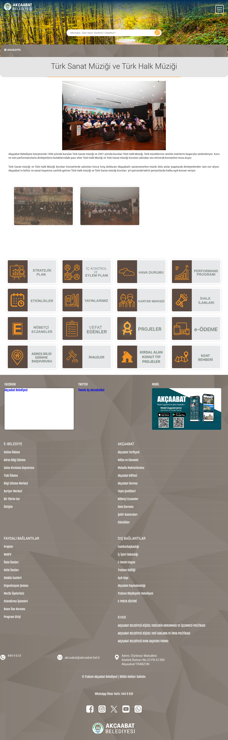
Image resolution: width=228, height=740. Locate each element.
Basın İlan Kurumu (14, 609)
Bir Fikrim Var (12, 499)
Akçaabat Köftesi (127, 475)
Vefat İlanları (11, 570)
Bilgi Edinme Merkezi (16, 483)
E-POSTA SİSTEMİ (127, 601)
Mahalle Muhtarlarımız (131, 468)
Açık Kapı (123, 578)
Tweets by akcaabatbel (91, 390)
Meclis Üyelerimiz (14, 593)
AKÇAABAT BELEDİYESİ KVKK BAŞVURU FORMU (143, 641)
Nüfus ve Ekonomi (128, 460)
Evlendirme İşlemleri (16, 601)
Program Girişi (12, 617)
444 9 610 (14, 656)
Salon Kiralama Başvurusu (19, 468)
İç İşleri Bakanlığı (128, 554)
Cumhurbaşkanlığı (128, 547)
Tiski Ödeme (11, 475)
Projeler (8, 547)
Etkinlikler (124, 522)
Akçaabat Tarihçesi (128, 452)
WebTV (7, 554)
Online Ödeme (12, 452)
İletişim (8, 507)
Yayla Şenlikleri (127, 491)
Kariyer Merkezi (13, 491)
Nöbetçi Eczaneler (128, 499)
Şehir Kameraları (128, 514)
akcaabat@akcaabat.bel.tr (82, 657)
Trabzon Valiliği (126, 570)
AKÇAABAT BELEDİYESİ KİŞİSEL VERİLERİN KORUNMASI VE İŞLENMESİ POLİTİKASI (161, 625)
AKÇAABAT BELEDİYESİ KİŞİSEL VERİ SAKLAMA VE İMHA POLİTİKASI (154, 633)
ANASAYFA (11, 49)
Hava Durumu (125, 507)
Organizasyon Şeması (16, 586)
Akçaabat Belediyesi (16, 390)
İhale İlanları (11, 562)
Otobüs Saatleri (13, 578)
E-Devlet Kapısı (126, 562)
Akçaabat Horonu (128, 483)
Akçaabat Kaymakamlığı (132, 586)
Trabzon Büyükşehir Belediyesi (135, 593)
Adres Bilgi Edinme (14, 460)
